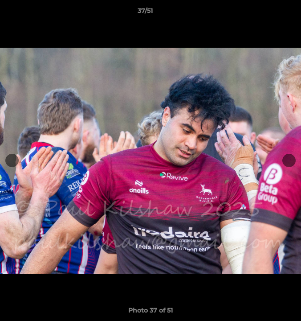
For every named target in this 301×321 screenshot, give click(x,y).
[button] (269, 13)
